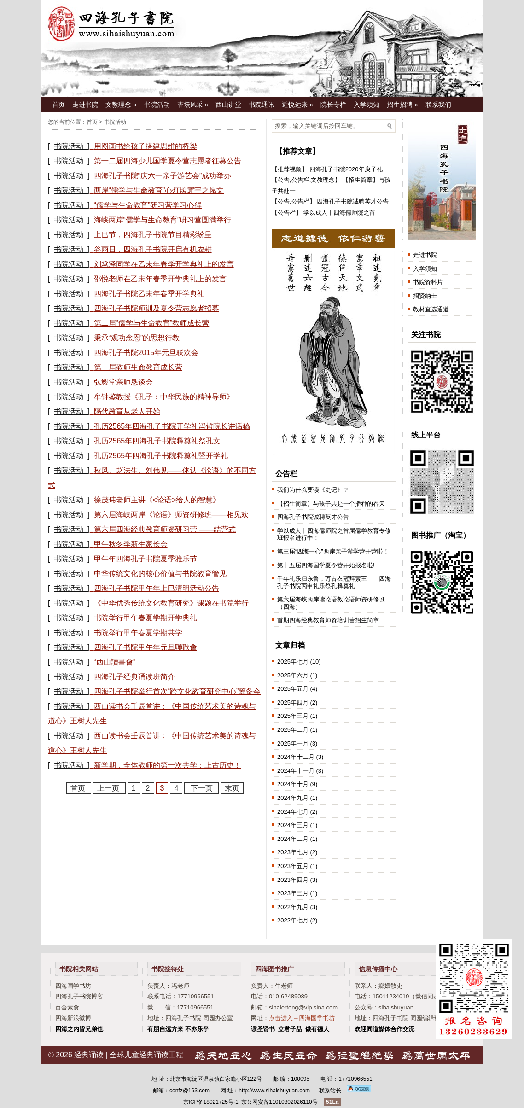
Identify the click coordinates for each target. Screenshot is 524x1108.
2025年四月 (293, 702)
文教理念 (121, 104)
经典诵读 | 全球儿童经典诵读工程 (128, 1055)
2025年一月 (293, 743)
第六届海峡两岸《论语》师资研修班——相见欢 (171, 515)
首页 (58, 104)
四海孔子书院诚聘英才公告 (353, 201)
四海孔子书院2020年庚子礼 (346, 169)
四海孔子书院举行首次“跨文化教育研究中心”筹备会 (177, 691)
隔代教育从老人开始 (127, 411)
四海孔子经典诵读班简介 (134, 677)
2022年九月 (293, 907)
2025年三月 (293, 715)
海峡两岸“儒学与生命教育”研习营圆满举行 (163, 220)
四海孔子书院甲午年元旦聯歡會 (145, 647)
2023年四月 (293, 879)
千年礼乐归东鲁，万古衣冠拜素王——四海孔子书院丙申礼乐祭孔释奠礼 (334, 582)
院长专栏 (333, 104)
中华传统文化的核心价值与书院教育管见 (160, 573)
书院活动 (157, 104)
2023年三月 (293, 893)
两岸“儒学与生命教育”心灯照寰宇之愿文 (159, 190)
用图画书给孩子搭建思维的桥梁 (145, 146)
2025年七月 (293, 661)
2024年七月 (293, 811)
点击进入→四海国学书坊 (302, 1018)
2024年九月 (293, 797)
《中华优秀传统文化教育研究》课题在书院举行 (171, 603)
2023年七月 (293, 852)
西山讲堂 (228, 104)
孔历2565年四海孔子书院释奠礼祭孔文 (157, 441)
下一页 (201, 788)
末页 (232, 788)
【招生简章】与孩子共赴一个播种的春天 (331, 503)
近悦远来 (297, 104)
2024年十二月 (295, 756)
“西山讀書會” (115, 662)
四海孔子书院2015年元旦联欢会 (146, 352)
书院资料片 (428, 282)
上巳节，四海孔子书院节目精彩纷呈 (153, 235)
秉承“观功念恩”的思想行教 (137, 338)
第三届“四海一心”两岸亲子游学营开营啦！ (333, 551)
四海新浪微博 (73, 1018)
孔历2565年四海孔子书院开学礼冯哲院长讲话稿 (172, 426)
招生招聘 (402, 104)
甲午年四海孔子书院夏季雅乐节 (145, 559)
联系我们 (438, 104)
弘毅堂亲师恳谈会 (123, 382)
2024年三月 (293, 825)
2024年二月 (293, 838)
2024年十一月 (295, 770)
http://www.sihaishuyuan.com (274, 1090)
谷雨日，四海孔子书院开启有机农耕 (153, 249)
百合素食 (67, 1007)
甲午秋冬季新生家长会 (131, 544)
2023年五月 (293, 866)
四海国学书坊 (73, 985)
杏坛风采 (193, 104)
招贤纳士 (425, 295)
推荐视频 (290, 169)
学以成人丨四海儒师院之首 (339, 212)
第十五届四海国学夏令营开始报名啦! (326, 565)
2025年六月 (293, 675)
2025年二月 (293, 729)
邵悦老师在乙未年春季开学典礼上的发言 (160, 279)
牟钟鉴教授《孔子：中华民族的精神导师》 (164, 397)
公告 (284, 179)
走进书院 (85, 104)
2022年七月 (293, 920)
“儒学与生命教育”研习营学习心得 (148, 205)
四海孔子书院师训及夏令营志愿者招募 (156, 308)
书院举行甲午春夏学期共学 (138, 632)
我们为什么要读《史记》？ (313, 489)
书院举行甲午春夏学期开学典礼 (145, 618)
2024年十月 (293, 784)
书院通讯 (261, 104)
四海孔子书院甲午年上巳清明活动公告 (156, 588)
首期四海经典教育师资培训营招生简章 (328, 620)
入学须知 (366, 104)
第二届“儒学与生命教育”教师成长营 (152, 323)
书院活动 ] (71, 146)
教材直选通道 (431, 309)
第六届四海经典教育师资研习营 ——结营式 (165, 529)
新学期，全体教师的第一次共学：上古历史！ (167, 765)
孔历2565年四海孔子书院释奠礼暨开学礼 (161, 456)
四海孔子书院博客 (79, 996)
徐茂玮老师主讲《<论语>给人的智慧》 (157, 500)
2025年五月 (293, 688)
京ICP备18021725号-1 (211, 1102)
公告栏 (300, 179)
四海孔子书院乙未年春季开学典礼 (149, 293)
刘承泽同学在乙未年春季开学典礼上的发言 (164, 264)
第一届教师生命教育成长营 (138, 367)
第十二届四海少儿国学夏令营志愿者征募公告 (167, 161)
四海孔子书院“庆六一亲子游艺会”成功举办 (163, 176)
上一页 (109, 788)
